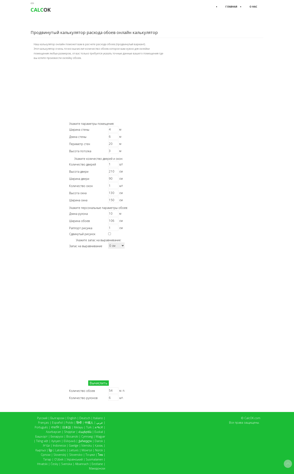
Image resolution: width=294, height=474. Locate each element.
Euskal (99, 432)
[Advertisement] (98, 90)
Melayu (78, 427)
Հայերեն (84, 432)
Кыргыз (41, 450)
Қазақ (99, 445)
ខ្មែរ (50, 450)
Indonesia (59, 445)
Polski (69, 422)
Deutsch (84, 418)
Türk (89, 427)
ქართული (85, 441)
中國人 (89, 422)
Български (57, 418)
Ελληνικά (69, 441)
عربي (99, 422)
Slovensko (75, 455)
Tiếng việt (42, 441)
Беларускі (57, 436)
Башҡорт (41, 436)
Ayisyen (56, 441)
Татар (47, 459)
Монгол (87, 450)
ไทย (100, 455)
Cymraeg (87, 436)
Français (43, 422)
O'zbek (58, 459)
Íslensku (86, 445)
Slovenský (59, 455)
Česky (54, 464)
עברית (46, 445)
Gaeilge (73, 445)
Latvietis (60, 450)
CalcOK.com (252, 418)
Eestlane (97, 464)
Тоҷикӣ (90, 455)
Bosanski (72, 436)
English (71, 418)
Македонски (97, 468)
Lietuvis (74, 450)
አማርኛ (99, 427)
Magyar (100, 436)
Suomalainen (94, 459)
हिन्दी (79, 422)
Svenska (66, 464)
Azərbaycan (53, 432)
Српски (45, 455)
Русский (42, 418)
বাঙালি (55, 427)
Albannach (82, 464)
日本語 (66, 427)
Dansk (99, 441)
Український (75, 459)
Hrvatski (42, 464)
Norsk (99, 450)
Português (41, 427)
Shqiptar (69, 432)
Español (57, 422)
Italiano (98, 418)
